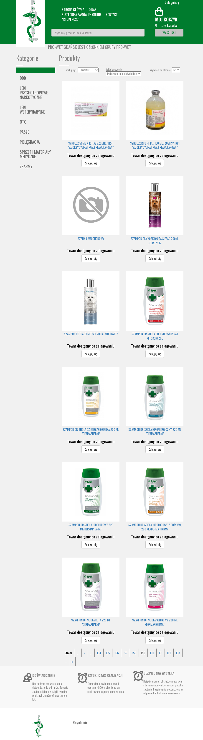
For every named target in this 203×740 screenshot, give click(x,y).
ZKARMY (26, 166)
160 (152, 653)
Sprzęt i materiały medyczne (35, 154)
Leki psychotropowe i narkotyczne (35, 92)
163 (178, 653)
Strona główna (73, 9)
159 (143, 653)
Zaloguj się (90, 163)
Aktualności (70, 19)
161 (160, 653)
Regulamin (80, 722)
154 (99, 653)
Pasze (24, 132)
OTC (23, 122)
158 (134, 653)
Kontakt (112, 14)
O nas (92, 9)
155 (108, 653)
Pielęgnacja (30, 142)
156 (117, 653)
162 (169, 653)
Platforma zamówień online (81, 14)
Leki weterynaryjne (32, 109)
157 (125, 653)
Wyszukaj (168, 32)
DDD (23, 78)
